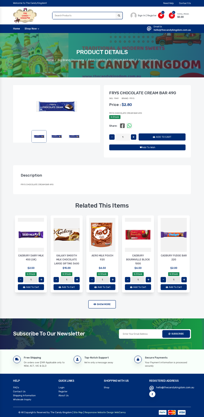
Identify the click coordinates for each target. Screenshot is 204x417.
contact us (185, 3)
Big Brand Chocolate (71, 60)
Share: (113, 125)
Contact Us (19, 391)
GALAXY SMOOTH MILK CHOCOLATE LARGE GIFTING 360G (66, 259)
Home (50, 60)
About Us (63, 395)
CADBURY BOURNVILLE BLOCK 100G (138, 259)
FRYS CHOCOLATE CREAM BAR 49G (111, 60)
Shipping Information (24, 395)
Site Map (78, 412)
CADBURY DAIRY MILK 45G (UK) (31, 257)
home (16, 28)
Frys (132, 98)
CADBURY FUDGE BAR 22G (174, 257)
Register (62, 391)
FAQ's (16, 387)
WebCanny (120, 412)
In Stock (115, 117)
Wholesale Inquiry (22, 399)
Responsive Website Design (99, 412)
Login (61, 387)
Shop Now (31, 28)
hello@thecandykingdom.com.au (172, 30)
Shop (106, 387)
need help (168, 3)
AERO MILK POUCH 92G (102, 257)
